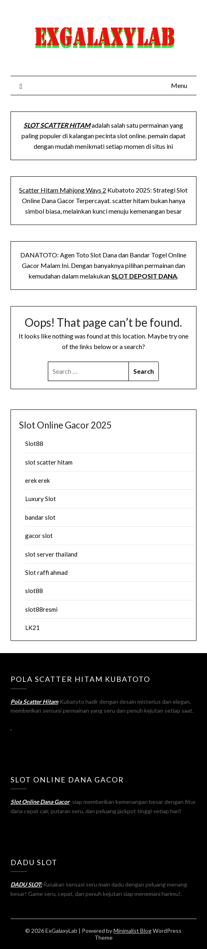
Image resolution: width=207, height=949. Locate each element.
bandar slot (40, 517)
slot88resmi (41, 609)
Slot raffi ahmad (46, 572)
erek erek (37, 480)
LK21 (32, 627)
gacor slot (39, 535)
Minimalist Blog (132, 930)
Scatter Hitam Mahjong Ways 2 (62, 190)
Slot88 (34, 443)
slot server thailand (51, 554)
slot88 (34, 590)
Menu (179, 85)
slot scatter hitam (49, 462)
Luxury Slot (40, 498)
